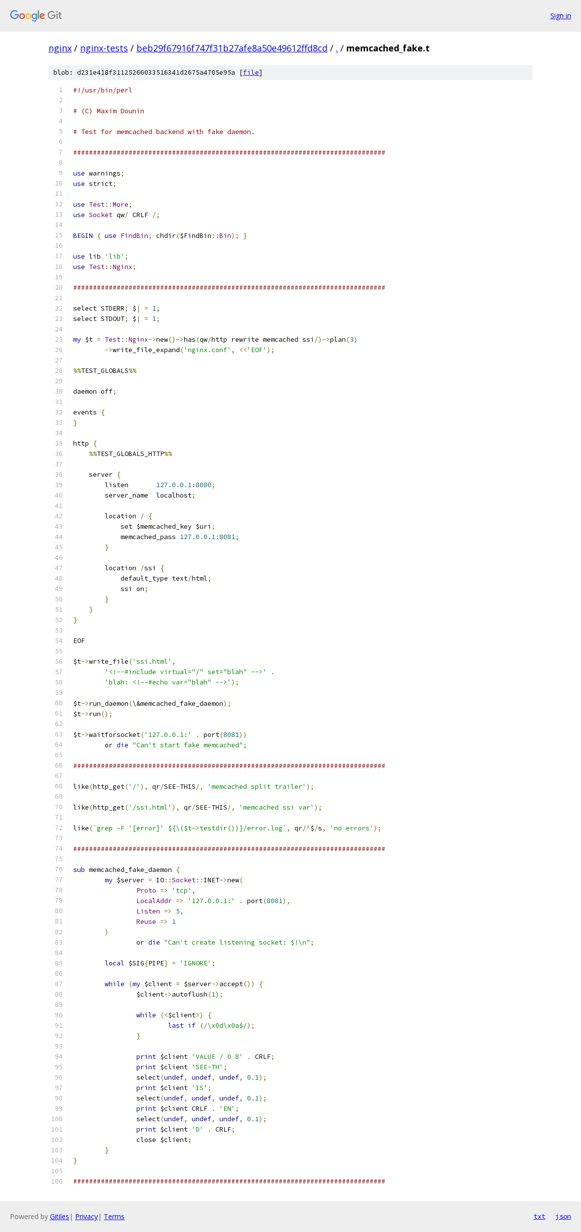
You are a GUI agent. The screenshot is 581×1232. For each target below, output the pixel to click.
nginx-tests (104, 48)
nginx (60, 48)
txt (539, 1216)
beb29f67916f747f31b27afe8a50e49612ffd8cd (232, 48)
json (563, 1216)
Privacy (86, 1216)
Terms (114, 1216)
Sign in (560, 15)
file (251, 72)
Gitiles (59, 1216)
